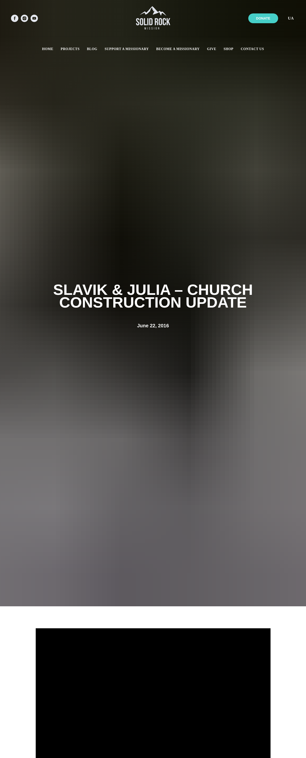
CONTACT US (252, 49)
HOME (47, 49)
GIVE (211, 49)
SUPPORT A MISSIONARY (127, 49)
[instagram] (24, 18)
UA (291, 18)
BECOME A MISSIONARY (178, 49)
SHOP (228, 49)
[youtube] (34, 18)
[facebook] (14, 18)
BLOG (92, 49)
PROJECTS (70, 49)
